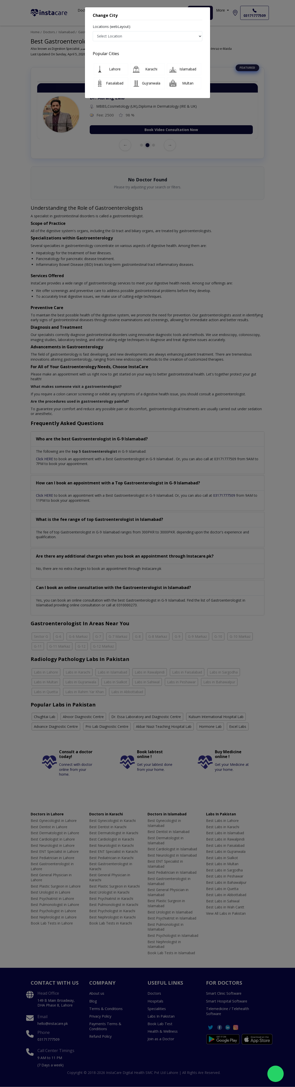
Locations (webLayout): (112, 26)
